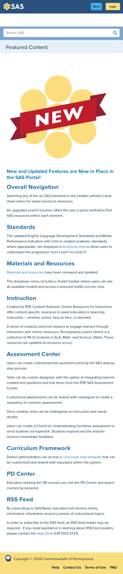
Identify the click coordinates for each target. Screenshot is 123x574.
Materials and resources (25, 272)
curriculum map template (81, 457)
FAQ (113, 567)
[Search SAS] (115, 33)
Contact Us (72, 567)
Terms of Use (95, 567)
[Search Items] (61, 32)
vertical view (75, 246)
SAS (14, 6)
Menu (96, 6)
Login (113, 6)
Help (55, 567)
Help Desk (45, 533)
